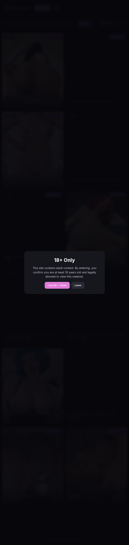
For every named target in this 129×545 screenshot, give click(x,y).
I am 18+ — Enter (57, 285)
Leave (78, 285)
